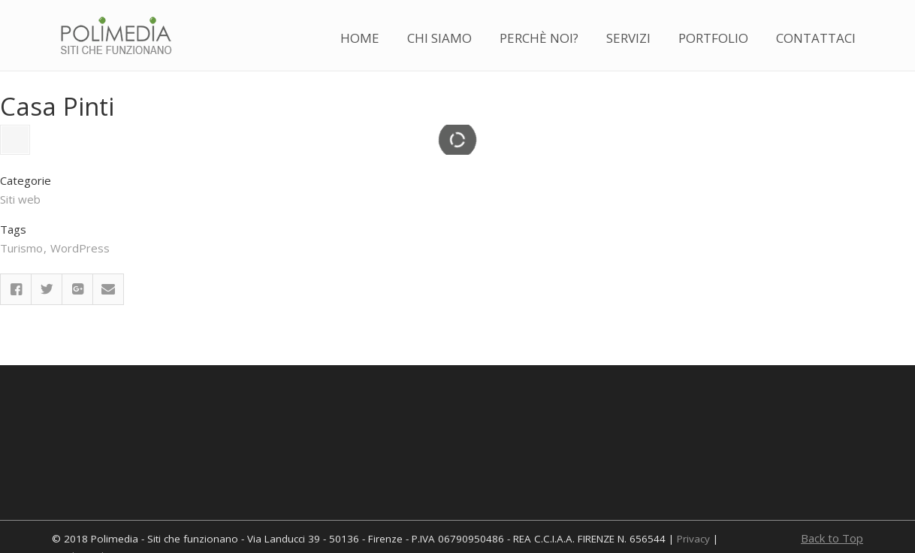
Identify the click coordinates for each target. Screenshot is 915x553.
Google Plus (77, 372)
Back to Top (832, 537)
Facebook (16, 372)
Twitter (46, 372)
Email (108, 372)
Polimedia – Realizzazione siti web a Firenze (115, 37)
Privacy (693, 538)
